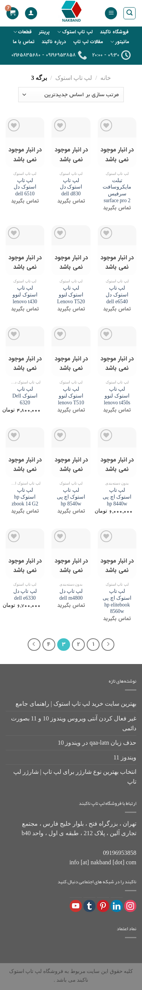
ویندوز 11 (125, 757)
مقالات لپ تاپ (88, 42)
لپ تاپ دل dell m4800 (71, 594)
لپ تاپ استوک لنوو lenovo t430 (24, 294)
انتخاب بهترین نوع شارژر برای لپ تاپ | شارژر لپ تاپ (74, 777)
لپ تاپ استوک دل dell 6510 (25, 187)
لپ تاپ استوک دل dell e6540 (117, 294)
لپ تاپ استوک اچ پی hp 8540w (71, 496)
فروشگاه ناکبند (114, 32)
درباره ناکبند (54, 42)
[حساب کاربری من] (31, 13)
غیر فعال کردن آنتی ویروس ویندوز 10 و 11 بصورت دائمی (73, 723)
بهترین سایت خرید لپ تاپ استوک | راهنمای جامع (76, 703)
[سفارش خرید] (70, 94)
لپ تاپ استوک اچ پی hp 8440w (117, 496)
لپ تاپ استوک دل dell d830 (71, 187)
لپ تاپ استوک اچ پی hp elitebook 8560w (117, 601)
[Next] (34, 644)
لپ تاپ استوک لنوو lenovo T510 (71, 395)
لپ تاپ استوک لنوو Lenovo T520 (71, 294)
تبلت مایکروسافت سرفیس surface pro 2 (117, 190)
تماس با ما (23, 42)
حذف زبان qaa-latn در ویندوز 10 (97, 742)
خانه (105, 78)
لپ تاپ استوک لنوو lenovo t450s (117, 395)
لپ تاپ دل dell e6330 (25, 594)
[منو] (111, 13)
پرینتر (44, 32)
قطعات (22, 32)
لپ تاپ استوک (75, 32)
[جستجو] (129, 13)
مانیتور (119, 41)
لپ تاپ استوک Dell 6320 (24, 395)
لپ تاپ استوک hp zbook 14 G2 (25, 496)
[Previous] (107, 644)
